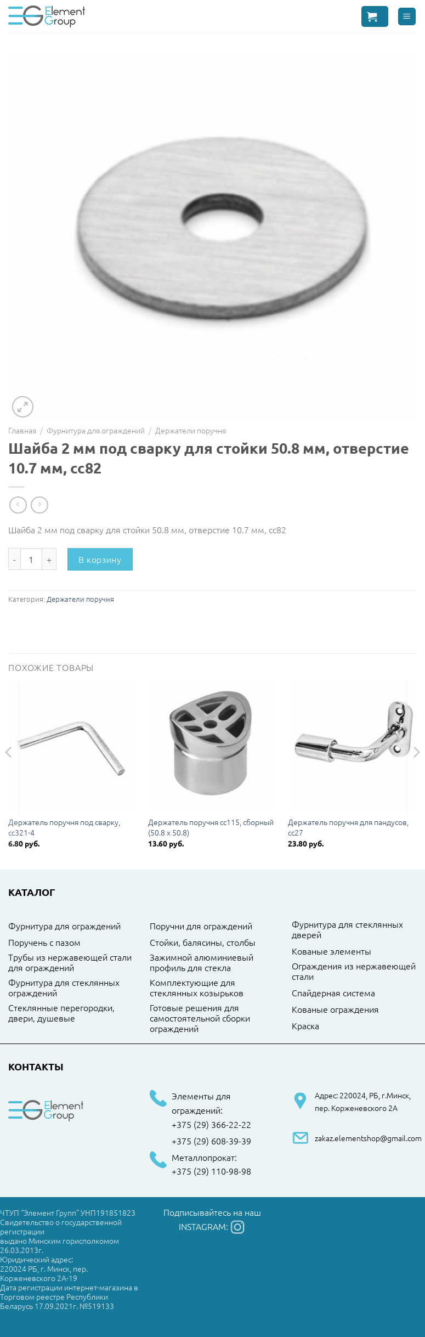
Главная (22, 430)
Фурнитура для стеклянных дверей (347, 929)
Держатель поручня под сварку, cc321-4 (64, 827)
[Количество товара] (31, 559)
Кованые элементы (331, 951)
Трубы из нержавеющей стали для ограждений (70, 962)
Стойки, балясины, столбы (203, 942)
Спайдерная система (333, 993)
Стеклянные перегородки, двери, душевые (61, 1013)
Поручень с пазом (44, 942)
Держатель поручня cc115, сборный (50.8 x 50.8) (211, 827)
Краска (305, 1025)
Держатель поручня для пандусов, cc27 (348, 827)
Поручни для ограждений (201, 926)
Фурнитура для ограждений (96, 430)
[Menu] (407, 17)
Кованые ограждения (335, 1009)
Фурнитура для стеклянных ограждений (64, 987)
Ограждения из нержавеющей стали (354, 971)
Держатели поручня (190, 430)
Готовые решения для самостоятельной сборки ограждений (200, 1018)
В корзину (99, 559)
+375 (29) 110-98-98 (211, 1171)
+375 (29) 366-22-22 (211, 1124)
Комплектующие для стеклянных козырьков (196, 987)
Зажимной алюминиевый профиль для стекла (201, 962)
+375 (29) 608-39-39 (211, 1141)
